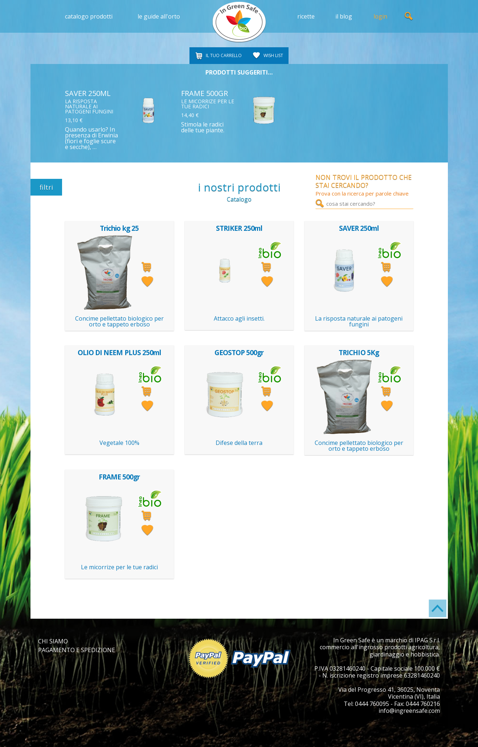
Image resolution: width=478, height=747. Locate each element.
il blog (343, 16)
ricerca (408, 16)
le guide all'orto (159, 16)
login (380, 16)
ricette (306, 16)
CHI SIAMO (53, 641)
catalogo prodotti (89, 16)
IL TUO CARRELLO (224, 55)
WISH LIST (273, 55)
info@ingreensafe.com (409, 711)
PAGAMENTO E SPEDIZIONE (76, 650)
